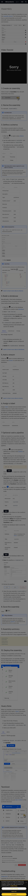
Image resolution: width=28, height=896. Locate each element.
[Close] (26, 882)
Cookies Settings (14, 888)
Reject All (14, 891)
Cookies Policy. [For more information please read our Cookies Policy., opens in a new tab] (13, 885)
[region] (14, 888)
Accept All (14, 894)
